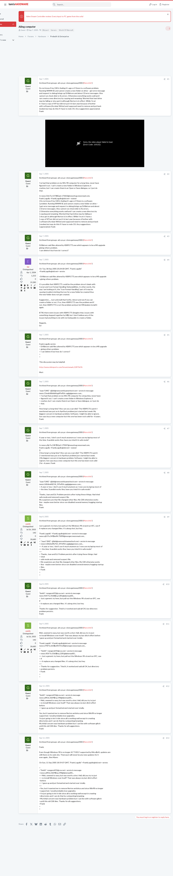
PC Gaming (140, 225)
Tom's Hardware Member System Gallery (152, 162)
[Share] (122, 79)
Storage (139, 286)
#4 (125, 260)
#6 (125, 382)
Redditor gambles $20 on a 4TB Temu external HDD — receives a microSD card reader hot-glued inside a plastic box (153, 200)
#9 (125, 517)
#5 (125, 335)
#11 (125, 624)
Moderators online (140, 390)
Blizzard (57, 30)
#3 (125, 236)
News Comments (142, 192)
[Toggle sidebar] (167, 28)
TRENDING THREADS (139, 156)
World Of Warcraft (78, 30)
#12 (125, 686)
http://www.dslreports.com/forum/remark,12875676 (72, 367)
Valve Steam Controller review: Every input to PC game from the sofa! (66, 16)
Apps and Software (143, 370)
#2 (125, 174)
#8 (125, 473)
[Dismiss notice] (167, 14)
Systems (139, 169)
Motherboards (141, 358)
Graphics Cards (141, 306)
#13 (125, 738)
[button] (5, 4)
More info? (99, 83)
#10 (125, 584)
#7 (125, 428)
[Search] (71, 4)
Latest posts (137, 293)
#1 (125, 79)
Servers (65, 30)
